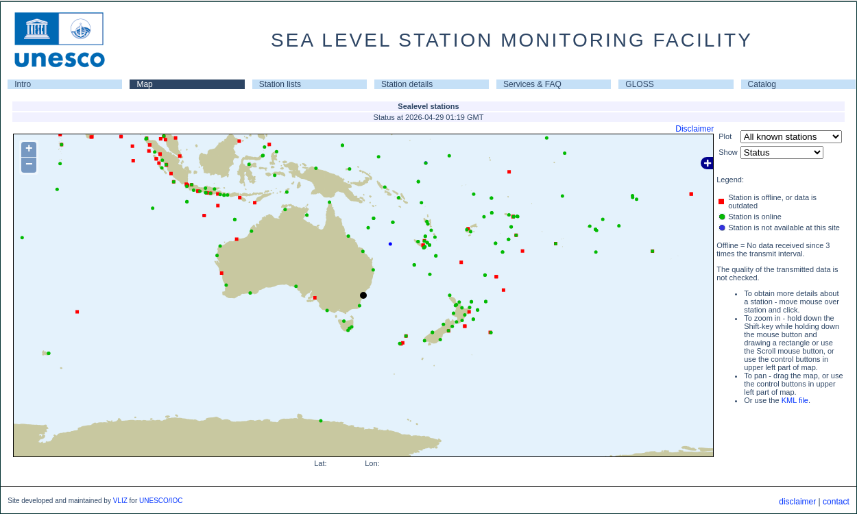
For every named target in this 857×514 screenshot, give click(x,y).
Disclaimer (694, 129)
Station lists (280, 84)
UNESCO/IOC (160, 500)
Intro (22, 84)
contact (836, 501)
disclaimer (797, 501)
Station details (407, 84)
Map (144, 84)
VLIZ (120, 500)
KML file (795, 400)
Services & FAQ (532, 84)
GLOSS (639, 84)
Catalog (762, 84)
